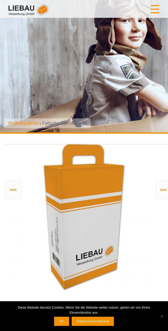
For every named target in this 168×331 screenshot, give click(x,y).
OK (61, 321)
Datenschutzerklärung (93, 321)
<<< (13, 189)
